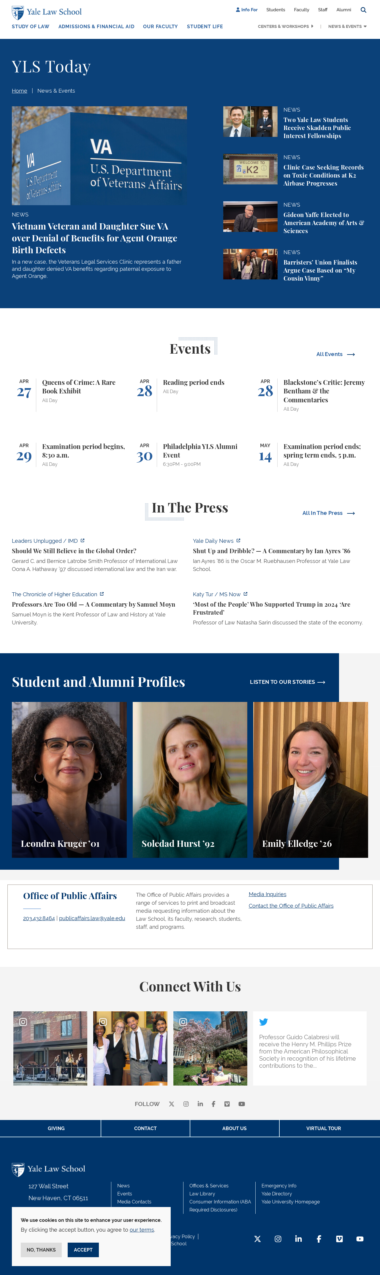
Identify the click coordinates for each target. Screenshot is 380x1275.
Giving (56, 1128)
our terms (142, 1230)
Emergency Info (279, 1186)
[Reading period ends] (190, 395)
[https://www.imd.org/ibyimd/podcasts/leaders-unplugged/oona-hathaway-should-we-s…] (99, 556)
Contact (145, 1128)
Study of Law (31, 26)
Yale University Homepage (291, 1202)
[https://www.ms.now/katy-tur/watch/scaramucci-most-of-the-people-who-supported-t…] (280, 610)
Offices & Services (209, 1186)
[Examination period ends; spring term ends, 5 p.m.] (310, 455)
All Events (330, 354)
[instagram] (186, 1104)
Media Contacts (134, 1202)
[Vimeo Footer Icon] (339, 1239)
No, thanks (41, 1250)
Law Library (202, 1194)
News (123, 1186)
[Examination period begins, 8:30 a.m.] (69, 455)
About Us (234, 1128)
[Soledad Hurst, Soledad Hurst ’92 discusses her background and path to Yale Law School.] (190, 780)
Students (276, 9)
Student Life (205, 26)
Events (124, 1194)
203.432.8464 (39, 918)
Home (19, 91)
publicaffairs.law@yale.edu (92, 918)
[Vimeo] (227, 1104)
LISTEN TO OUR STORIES (282, 682)
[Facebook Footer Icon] (319, 1239)
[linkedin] (200, 1104)
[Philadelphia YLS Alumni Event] (190, 455)
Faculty (301, 9)
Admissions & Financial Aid (96, 26)
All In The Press (323, 513)
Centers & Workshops (283, 26)
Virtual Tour (323, 1128)
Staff (323, 9)
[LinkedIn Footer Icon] (298, 1239)
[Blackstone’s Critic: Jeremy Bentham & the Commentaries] (310, 395)
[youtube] (241, 1104)
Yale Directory (277, 1194)
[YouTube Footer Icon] (360, 1239)
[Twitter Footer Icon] (257, 1239)
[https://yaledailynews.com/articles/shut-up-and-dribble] (280, 556)
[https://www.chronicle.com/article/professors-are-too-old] (99, 610)
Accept (83, 1250)
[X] (172, 1104)
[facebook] (214, 1104)
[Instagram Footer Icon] (278, 1239)
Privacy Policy (179, 1236)
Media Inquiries (267, 894)
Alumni (343, 9)
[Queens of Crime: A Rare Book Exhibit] (69, 395)
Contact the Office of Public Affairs (291, 906)
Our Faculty (160, 26)
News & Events (345, 26)
